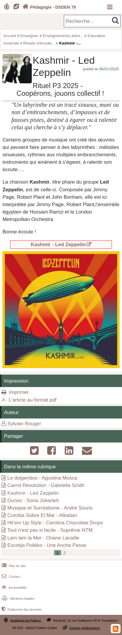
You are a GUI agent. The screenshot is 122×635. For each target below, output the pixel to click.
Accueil (9, 36)
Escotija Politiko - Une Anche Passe (46, 545)
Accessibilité (13, 587)
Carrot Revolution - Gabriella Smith (46, 485)
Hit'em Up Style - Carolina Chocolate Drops (55, 523)
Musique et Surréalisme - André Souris (50, 508)
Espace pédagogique (84, 628)
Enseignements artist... (63, 36)
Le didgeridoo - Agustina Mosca (42, 478)
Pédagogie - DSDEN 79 (48, 7)
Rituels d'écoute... (39, 43)
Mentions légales (17, 598)
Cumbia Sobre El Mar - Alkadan (42, 515)
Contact (10, 576)
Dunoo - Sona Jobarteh (33, 500)
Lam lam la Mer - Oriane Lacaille (43, 538)
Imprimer (18, 392)
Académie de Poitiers (25, 620)
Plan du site (13, 566)
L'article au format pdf (32, 400)
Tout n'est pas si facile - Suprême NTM (50, 530)
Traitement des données (21, 609)
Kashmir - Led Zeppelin (58, 244)
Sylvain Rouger (24, 423)
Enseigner (29, 36)
